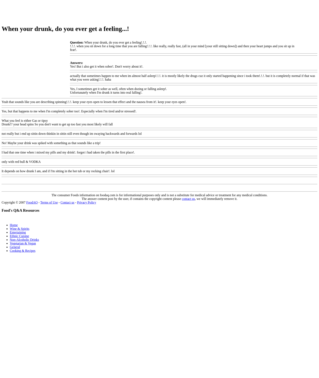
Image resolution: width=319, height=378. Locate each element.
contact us (188, 199)
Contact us (67, 202)
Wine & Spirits (19, 228)
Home (14, 225)
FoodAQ (32, 202)
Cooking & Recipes (22, 250)
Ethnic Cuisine (19, 236)
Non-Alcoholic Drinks (24, 239)
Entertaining (18, 232)
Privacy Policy (86, 202)
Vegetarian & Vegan (23, 243)
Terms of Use (49, 202)
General (15, 247)
